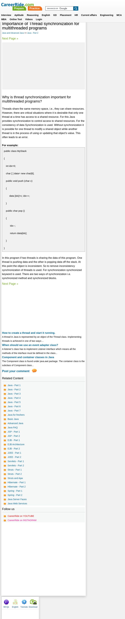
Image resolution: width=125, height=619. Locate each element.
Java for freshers (16, 415)
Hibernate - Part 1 (17, 482)
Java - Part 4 (14, 398)
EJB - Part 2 (14, 448)
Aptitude (19, 11)
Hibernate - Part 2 (17, 486)
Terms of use (61, 602)
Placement (65, 11)
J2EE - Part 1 (14, 453)
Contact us (46, 602)
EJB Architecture (16, 444)
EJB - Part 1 (14, 440)
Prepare (64, 4)
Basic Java (13, 419)
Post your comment (15, 371)
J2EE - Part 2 (14, 457)
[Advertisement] (43, 66)
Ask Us (74, 602)
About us (32, 602)
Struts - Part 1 (15, 469)
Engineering (106, 11)
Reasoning (33, 11)
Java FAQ (13, 427)
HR (76, 11)
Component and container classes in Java (28, 357)
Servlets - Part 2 (16, 465)
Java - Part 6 (14, 406)
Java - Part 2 (32, 33)
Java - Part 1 (14, 385)
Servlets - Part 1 (16, 461)
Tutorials (108, 29)
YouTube (85, 602)
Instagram (98, 602)
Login (39, 15)
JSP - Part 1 (14, 431)
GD (55, 11)
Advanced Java (15, 423)
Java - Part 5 (14, 402)
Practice (80, 4)
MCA (119, 11)
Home (22, 602)
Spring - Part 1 (15, 491)
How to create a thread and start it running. (28, 333)
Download (117, 29)
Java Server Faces (17, 499)
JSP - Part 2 (14, 436)
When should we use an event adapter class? (30, 345)
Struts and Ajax (15, 478)
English (46, 11)
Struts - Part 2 (15, 474)
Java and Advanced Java (13, 33)
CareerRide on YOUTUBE (21, 516)
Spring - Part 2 (15, 495)
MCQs (90, 29)
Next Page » (10, 38)
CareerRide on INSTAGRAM (22, 520)
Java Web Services (17, 503)
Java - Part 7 (14, 410)
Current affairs (89, 11)
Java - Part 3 (14, 393)
